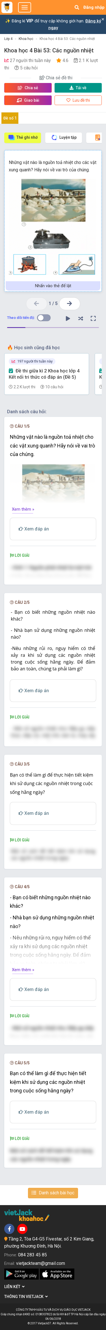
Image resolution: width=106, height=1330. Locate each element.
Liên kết (14, 1286)
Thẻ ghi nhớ (23, 137)
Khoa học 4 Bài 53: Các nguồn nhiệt (67, 39)
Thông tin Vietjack (26, 1296)
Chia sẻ (28, 88)
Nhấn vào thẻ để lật (53, 285)
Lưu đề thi (78, 100)
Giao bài (28, 100)
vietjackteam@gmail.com (40, 1263)
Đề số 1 (10, 118)
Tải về (78, 88)
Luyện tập (64, 137)
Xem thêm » (23, 509)
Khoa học (26, 39)
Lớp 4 (8, 39)
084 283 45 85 (32, 1254)
